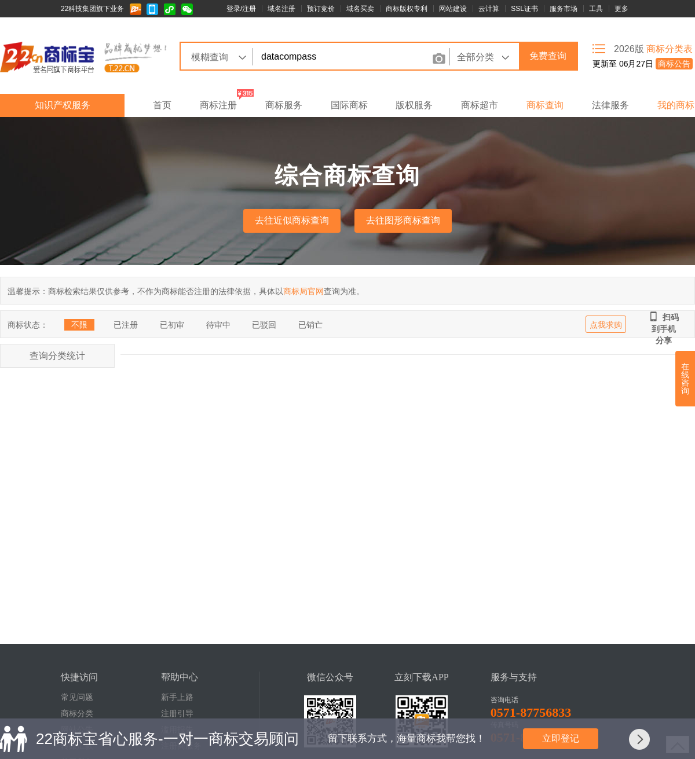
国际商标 (349, 105)
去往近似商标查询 (292, 220)
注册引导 (177, 713)
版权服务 (414, 105)
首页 (162, 105)
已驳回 (264, 324)
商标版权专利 (406, 9)
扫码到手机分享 (664, 317)
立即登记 (560, 738)
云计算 (488, 9)
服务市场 (563, 9)
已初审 (172, 324)
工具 (596, 9)
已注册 (126, 324)
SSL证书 (524, 9)
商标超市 (479, 105)
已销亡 (310, 324)
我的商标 (675, 105)
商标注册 (218, 105)
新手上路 (177, 697)
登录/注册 (241, 9)
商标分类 (77, 713)
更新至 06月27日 (642, 63)
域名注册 (281, 9)
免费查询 (547, 56)
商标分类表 (669, 49)
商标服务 (283, 105)
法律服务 (610, 105)
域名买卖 (360, 9)
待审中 (218, 324)
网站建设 (453, 9)
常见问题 (77, 697)
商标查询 (545, 105)
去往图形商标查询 (403, 220)
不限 (79, 324)
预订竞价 (321, 9)
